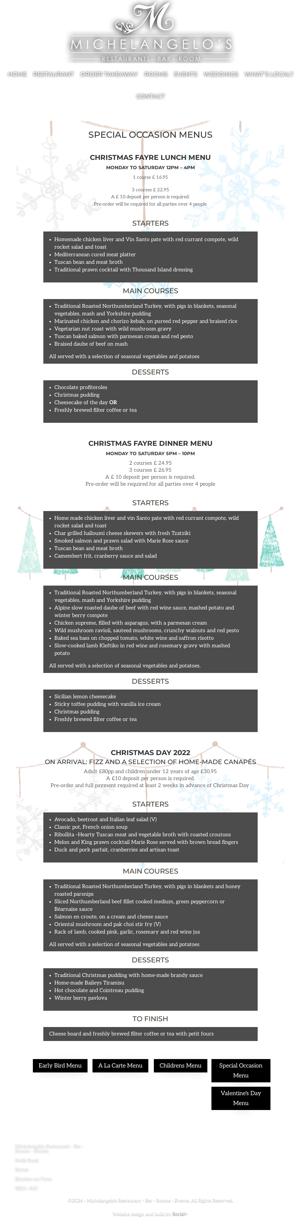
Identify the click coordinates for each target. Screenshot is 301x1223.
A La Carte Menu (120, 1065)
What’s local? (269, 74)
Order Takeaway (109, 74)
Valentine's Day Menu (241, 1098)
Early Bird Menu (60, 1065)
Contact (150, 96)
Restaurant (53, 74)
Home (17, 74)
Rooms (156, 74)
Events (185, 74)
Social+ (180, 1214)
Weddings (221, 74)
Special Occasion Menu (240, 1070)
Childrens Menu (181, 1065)
